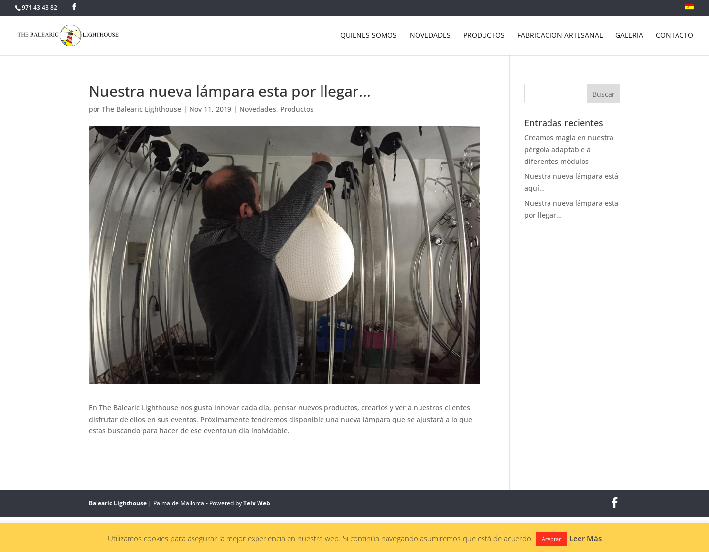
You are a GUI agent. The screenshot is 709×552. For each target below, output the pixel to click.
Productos (297, 109)
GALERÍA (629, 36)
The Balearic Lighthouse (141, 109)
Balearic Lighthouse (118, 503)
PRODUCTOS (484, 36)
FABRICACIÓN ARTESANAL (560, 36)
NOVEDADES (430, 36)
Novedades (257, 109)
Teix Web (256, 503)
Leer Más (585, 538)
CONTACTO (674, 36)
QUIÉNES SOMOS (368, 36)
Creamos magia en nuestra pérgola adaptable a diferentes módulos (568, 149)
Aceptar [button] (551, 539)
